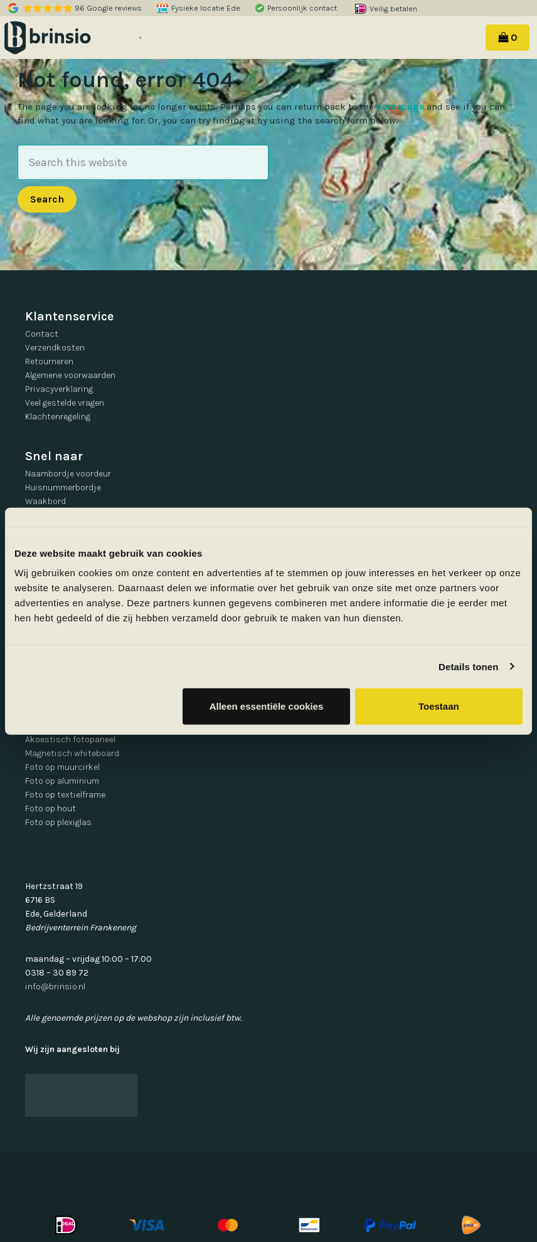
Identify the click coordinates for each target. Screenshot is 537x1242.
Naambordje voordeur (68, 473)
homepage (400, 106)
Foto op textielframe (65, 794)
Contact (41, 334)
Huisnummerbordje (63, 487)
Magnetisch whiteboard (72, 753)
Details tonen (468, 666)
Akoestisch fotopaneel (70, 739)
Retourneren (49, 361)
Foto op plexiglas (58, 822)
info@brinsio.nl (55, 986)
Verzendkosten (55, 347)
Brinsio (64, 37)
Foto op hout (50, 808)
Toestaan (438, 706)
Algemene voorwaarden (70, 375)
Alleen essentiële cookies (267, 706)
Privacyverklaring (59, 389)
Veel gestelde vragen (64, 402)
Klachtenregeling (57, 416)
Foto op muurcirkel (62, 767)
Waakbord (45, 501)
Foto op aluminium (62, 781)
